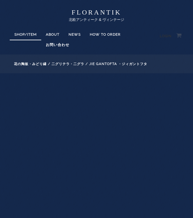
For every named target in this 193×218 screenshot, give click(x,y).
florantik (96, 12)
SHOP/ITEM (25, 34)
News (74, 34)
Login (165, 36)
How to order (105, 34)
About (52, 34)
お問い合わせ (57, 45)
